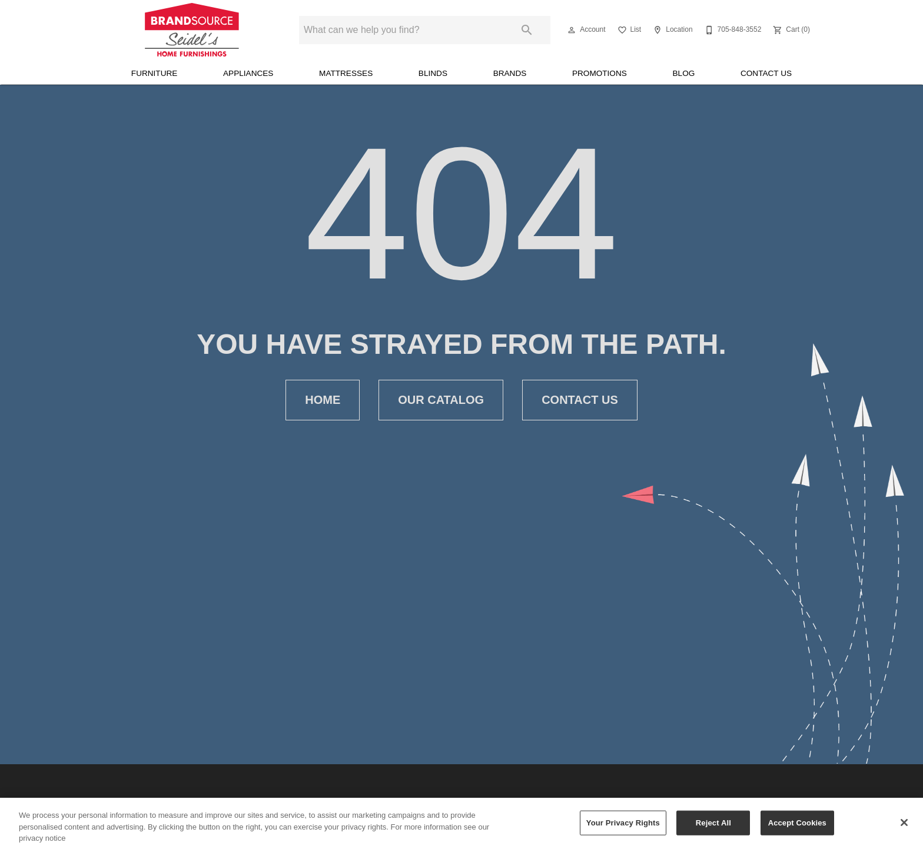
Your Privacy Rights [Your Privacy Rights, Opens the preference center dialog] (623, 829)
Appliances (248, 73)
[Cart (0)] (790, 30)
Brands (510, 73)
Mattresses (346, 73)
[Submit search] (527, 30)
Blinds (433, 73)
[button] (572, 30)
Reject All (713, 829)
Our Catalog (441, 400)
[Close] (904, 830)
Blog (684, 73)
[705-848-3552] (732, 30)
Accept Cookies (797, 829)
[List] (628, 30)
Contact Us (766, 73)
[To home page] (192, 30)
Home (322, 400)
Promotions (599, 73)
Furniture (154, 73)
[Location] (671, 30)
